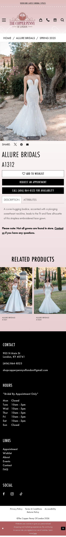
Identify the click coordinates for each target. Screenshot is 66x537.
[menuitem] (4, 20)
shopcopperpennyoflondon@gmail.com (25, 371)
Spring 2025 (48, 38)
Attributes (30, 201)
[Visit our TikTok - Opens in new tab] (21, 495)
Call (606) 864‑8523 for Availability (33, 192)
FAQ (5, 471)
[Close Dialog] (3, 529)
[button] (4, 20)
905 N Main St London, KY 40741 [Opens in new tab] (14, 356)
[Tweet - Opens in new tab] (15, 144)
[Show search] (62, 20)
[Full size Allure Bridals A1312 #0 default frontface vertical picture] (33, 91)
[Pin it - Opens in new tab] (21, 144)
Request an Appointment (33, 183)
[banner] (22, 20)
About (6, 458)
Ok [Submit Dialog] (63, 530)
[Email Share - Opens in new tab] (27, 144)
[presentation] (16, 292)
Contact (7, 467)
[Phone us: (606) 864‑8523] (48, 20)
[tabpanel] (33, 91)
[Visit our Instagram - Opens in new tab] (12, 495)
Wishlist (7, 454)
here (35, 534)
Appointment (10, 450)
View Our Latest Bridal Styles (33, 3)
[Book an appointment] (55, 20)
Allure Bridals (25, 38)
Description (12, 201)
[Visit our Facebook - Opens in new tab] (4, 495)
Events (6, 463)
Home (7, 38)
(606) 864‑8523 (12, 365)
